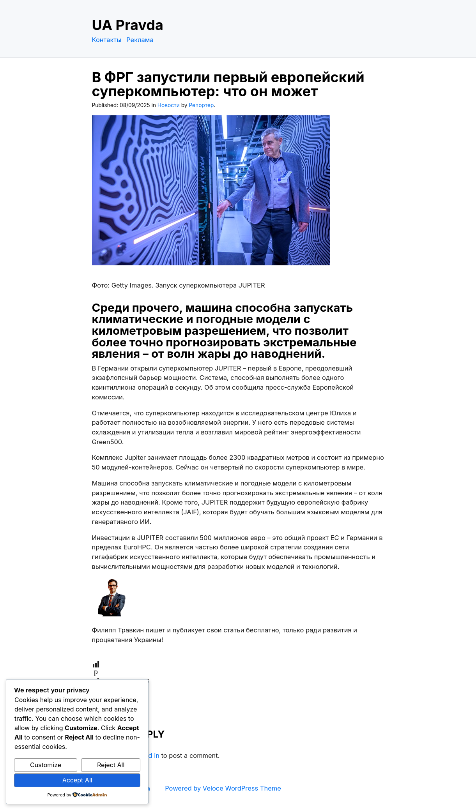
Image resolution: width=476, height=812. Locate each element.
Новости (168, 105)
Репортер (201, 105)
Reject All (110, 765)
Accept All (77, 780)
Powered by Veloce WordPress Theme (223, 788)
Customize (45, 765)
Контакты (107, 40)
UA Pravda (127, 25)
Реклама (140, 40)
